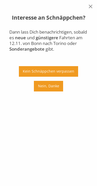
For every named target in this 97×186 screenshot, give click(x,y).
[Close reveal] (90, 6)
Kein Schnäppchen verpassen (48, 71)
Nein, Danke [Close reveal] (48, 85)
